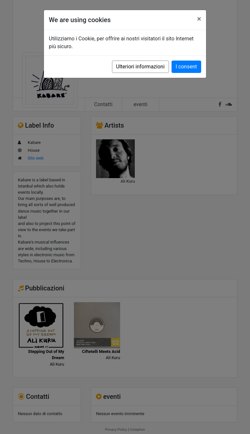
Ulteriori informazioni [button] (140, 66)
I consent (186, 66)
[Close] (199, 19)
